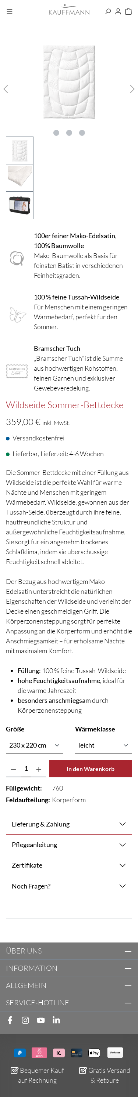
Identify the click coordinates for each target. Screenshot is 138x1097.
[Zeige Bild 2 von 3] (69, 133)
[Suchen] (108, 12)
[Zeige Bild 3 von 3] (82, 133)
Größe (15, 728)
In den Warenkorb (90, 768)
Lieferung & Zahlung (41, 824)
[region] (69, 129)
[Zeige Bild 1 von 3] (56, 133)
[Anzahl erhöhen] (38, 768)
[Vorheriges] (5, 88)
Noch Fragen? (31, 886)
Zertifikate (27, 865)
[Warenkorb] (128, 12)
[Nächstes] (132, 88)
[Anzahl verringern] (13, 768)
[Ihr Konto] (118, 12)
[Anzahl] (26, 768)
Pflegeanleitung (34, 844)
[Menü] (9, 12)
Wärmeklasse (95, 728)
